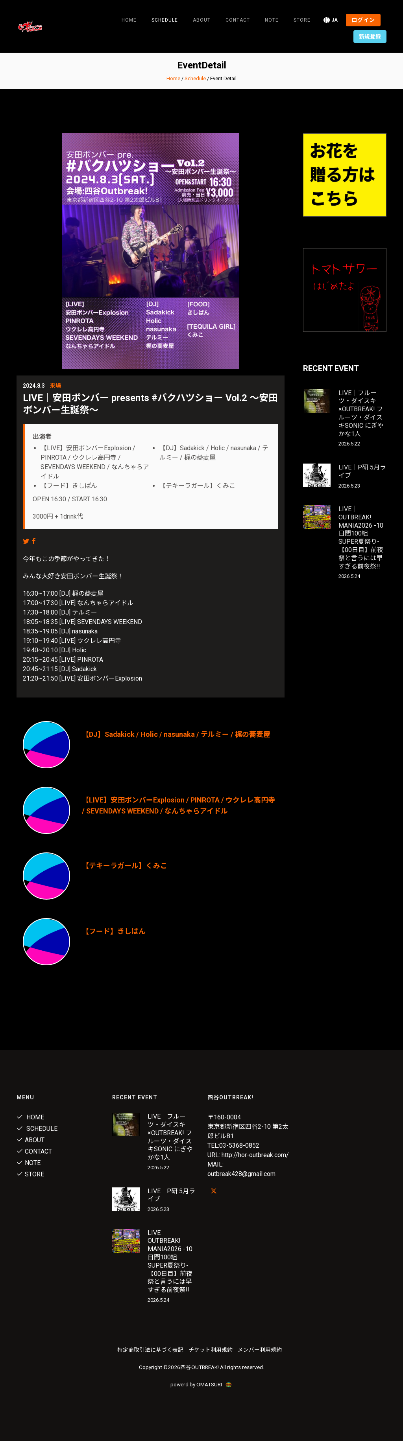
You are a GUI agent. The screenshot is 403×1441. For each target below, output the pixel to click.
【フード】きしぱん (114, 931)
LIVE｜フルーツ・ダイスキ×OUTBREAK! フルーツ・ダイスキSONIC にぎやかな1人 (361, 413)
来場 (55, 386)
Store (302, 20)
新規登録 (370, 36)
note (272, 20)
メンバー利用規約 (260, 1350)
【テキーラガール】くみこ (124, 865)
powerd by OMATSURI (201, 1384)
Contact (238, 20)
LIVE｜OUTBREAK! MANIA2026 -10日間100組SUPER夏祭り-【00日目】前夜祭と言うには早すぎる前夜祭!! (360, 537)
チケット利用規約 (211, 1350)
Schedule (195, 78)
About (202, 20)
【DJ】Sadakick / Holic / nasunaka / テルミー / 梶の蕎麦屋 (176, 734)
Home (129, 20)
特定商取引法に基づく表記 (150, 1350)
